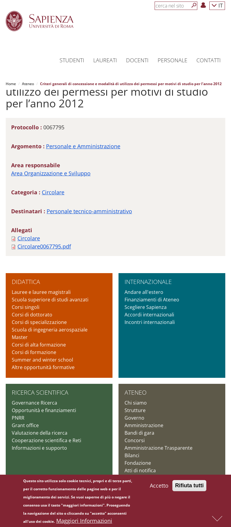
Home (11, 83)
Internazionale (148, 282)
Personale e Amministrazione (83, 146)
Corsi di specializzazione (39, 322)
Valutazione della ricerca (39, 433)
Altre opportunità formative (43, 367)
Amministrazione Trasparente (158, 448)
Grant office (25, 425)
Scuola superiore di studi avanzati (50, 299)
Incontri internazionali (150, 322)
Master (20, 337)
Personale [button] (172, 60)
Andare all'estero (144, 292)
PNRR (18, 418)
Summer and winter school (42, 359)
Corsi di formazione (34, 352)
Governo (134, 418)
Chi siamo (136, 402)
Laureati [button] (105, 60)
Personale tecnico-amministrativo (89, 211)
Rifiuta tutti (189, 488)
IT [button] (217, 5)
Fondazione (138, 463)
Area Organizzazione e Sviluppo (51, 173)
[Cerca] (194, 5)
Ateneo (28, 83)
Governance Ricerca (34, 402)
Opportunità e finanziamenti (44, 410)
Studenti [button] (72, 60)
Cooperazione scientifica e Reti (46, 440)
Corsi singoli (25, 307)
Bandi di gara (139, 433)
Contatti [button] (208, 60)
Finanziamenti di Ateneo (152, 299)
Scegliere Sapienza (146, 307)
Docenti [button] (137, 60)
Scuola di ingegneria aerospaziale (50, 329)
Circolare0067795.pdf (44, 246)
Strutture (135, 410)
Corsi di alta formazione (39, 344)
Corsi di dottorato (32, 314)
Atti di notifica (140, 470)
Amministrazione (144, 425)
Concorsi (135, 440)
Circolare (53, 192)
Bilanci (132, 455)
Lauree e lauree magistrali (41, 292)
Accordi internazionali (149, 314)
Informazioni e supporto (39, 448)
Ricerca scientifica (40, 392)
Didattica (26, 282)
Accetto (159, 487)
